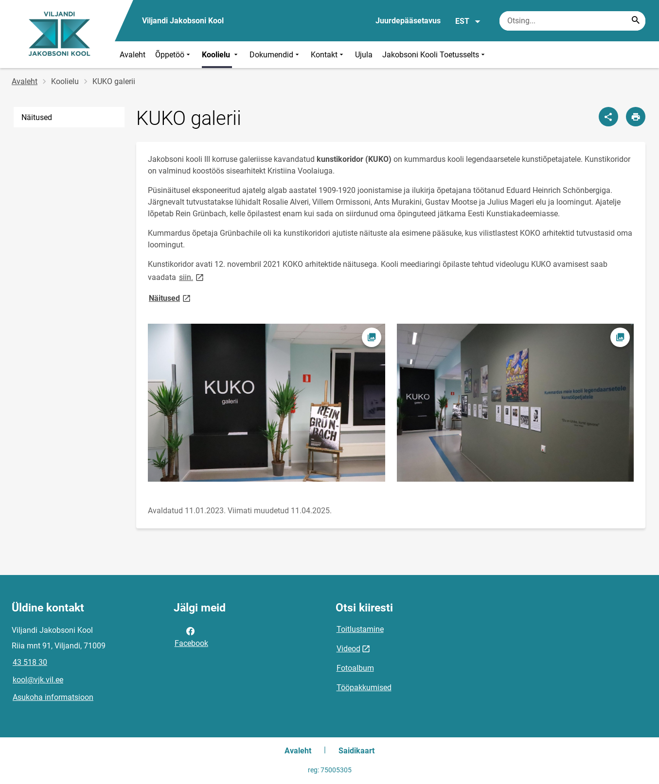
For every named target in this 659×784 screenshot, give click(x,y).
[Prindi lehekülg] (635, 116)
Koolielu (221, 54)
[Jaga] (608, 116)
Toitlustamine (360, 629)
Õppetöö (173, 54)
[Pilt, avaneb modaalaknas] (266, 403)
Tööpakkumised (364, 687)
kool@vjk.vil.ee (38, 679)
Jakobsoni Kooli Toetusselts (434, 54)
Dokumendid (275, 54)
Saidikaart (356, 750)
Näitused (36, 117)
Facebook (191, 636)
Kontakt (328, 54)
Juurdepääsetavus (408, 20)
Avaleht (132, 54)
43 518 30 (30, 662)
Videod (348, 648)
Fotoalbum (355, 668)
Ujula (364, 54)
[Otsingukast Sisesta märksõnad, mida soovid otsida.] (572, 21)
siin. (192, 277)
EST (468, 21)
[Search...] (635, 21)
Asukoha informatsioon (53, 697)
